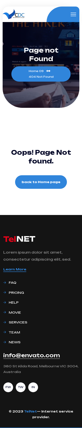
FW (8, 387)
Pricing (16, 292)
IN (33, 387)
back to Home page (41, 182)
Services (18, 322)
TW (20, 387)
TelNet (30, 411)
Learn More (14, 269)
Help (14, 302)
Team (14, 332)
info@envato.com (31, 355)
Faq (12, 282)
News (15, 342)
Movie (15, 312)
